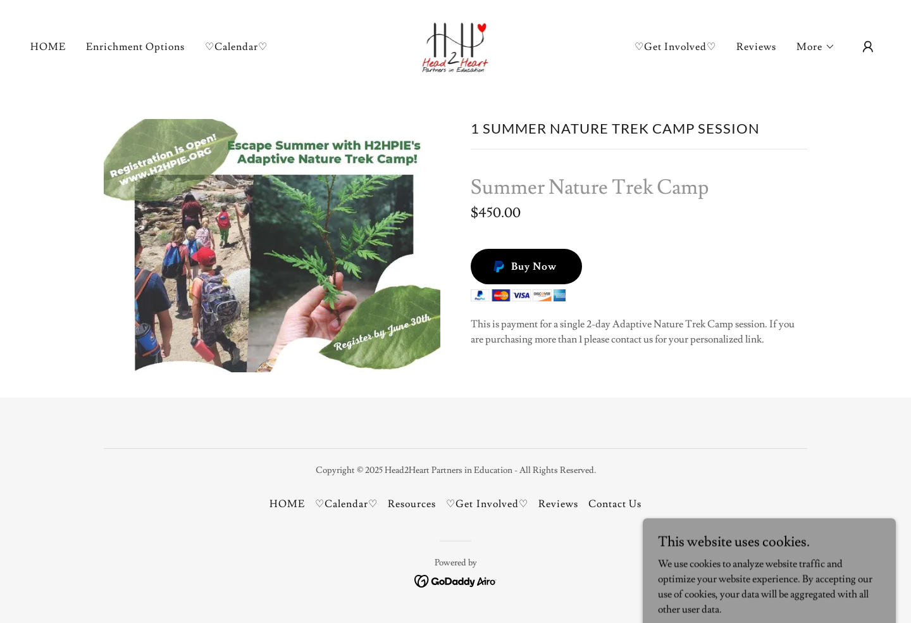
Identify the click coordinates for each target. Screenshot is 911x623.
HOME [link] (48, 47)
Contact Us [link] (614, 504)
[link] (456, 44)
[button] (815, 46)
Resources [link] (412, 504)
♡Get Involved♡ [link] (675, 47)
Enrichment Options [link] (135, 47)
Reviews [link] (756, 47)
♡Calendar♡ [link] (236, 47)
